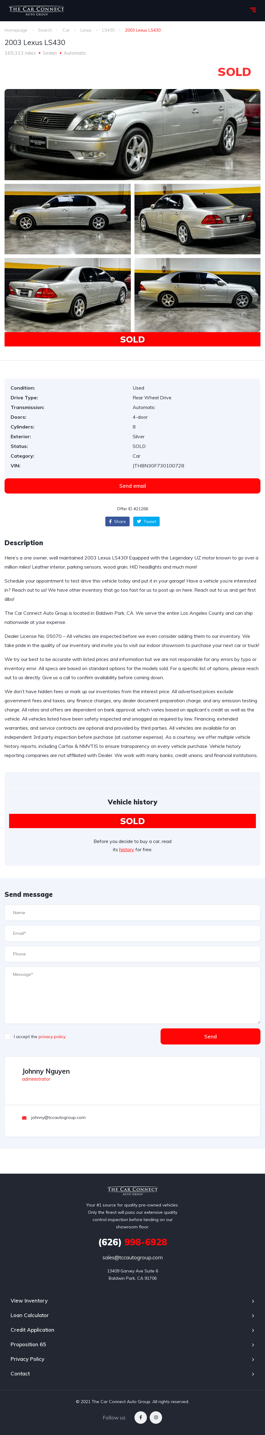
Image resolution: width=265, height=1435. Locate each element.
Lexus (86, 30)
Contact (20, 1373)
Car (66, 30)
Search (45, 30)
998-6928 (132, 1242)
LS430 (108, 30)
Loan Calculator (30, 1315)
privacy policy (52, 1036)
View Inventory (29, 1300)
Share (117, 521)
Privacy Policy (27, 1359)
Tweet (146, 521)
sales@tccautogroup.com (133, 1257)
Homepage (16, 30)
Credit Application (32, 1330)
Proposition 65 (28, 1344)
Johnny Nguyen (46, 1071)
